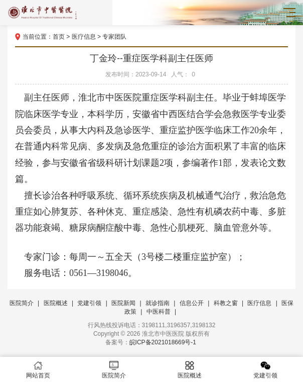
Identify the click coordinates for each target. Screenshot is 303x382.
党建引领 (89, 303)
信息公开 (192, 303)
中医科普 (158, 311)
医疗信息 (84, 36)
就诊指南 (157, 303)
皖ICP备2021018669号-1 (162, 342)
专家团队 (114, 36)
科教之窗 (226, 303)
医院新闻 (123, 303)
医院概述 (56, 303)
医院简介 (22, 303)
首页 (59, 36)
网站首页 (38, 369)
